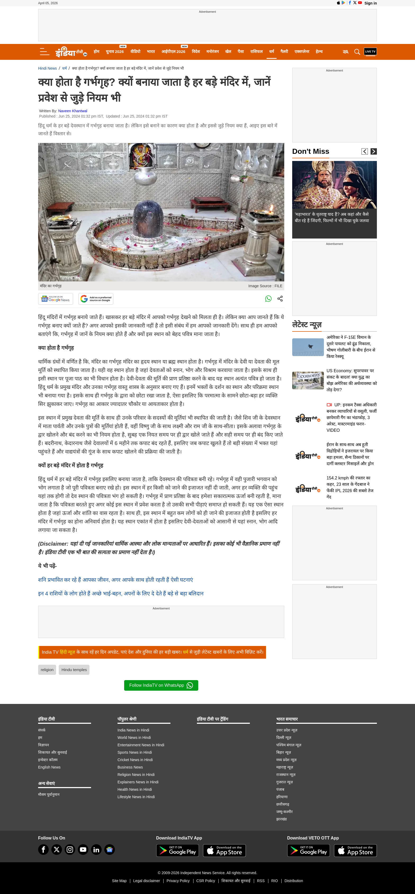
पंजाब (280, 789)
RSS (261, 881)
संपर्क (42, 730)
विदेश (196, 51)
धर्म (271, 51)
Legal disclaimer (146, 881)
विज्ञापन (43, 745)
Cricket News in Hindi (135, 760)
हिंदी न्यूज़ (67, 652)
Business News (130, 767)
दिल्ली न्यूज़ (283, 737)
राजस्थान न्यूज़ (285, 774)
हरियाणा (282, 797)
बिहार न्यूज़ (283, 752)
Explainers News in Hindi (138, 782)
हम (40, 737)
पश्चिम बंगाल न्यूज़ (288, 745)
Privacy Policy (178, 881)
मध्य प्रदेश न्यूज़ (286, 760)
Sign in (370, 3)
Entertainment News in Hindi (141, 745)
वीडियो (135, 51)
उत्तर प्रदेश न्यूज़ (286, 730)
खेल (228, 51)
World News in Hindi (134, 737)
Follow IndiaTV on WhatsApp (161, 685)
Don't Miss (310, 151)
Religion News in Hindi (136, 774)
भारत (151, 51)
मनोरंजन (212, 51)
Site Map (119, 881)
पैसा (241, 51)
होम (96, 51)
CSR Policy (205, 881)
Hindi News (47, 68)
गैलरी (284, 51)
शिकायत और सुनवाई (52, 752)
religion (47, 669)
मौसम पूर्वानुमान (49, 794)
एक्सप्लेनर (302, 51)
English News (49, 767)
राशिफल (256, 51)
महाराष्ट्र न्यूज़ (284, 767)
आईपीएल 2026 (173, 51)
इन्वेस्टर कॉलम (47, 760)
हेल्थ (319, 51)
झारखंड (281, 819)
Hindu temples (74, 669)
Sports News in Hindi (135, 752)
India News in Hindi (133, 730)
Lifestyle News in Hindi (136, 797)
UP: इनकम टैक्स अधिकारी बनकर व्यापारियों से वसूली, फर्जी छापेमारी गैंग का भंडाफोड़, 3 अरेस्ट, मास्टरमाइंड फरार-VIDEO (352, 418)
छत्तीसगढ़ (282, 804)
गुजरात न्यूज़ (284, 782)
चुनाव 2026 (115, 51)
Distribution (294, 881)
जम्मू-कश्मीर (284, 812)
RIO (274, 881)
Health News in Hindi (135, 789)
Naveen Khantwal (72, 111)
